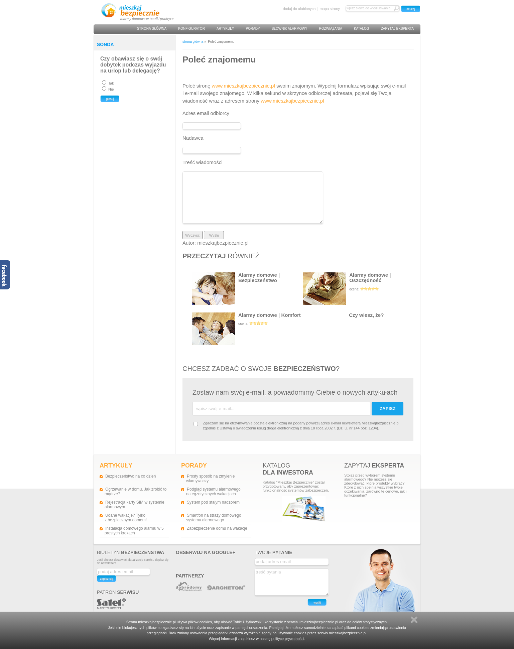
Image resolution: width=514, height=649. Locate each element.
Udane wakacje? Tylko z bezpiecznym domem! (126, 517)
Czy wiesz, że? (343, 328)
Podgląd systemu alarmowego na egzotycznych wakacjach (213, 491)
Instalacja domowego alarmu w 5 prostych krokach (134, 530)
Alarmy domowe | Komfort (247, 328)
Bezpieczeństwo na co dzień (130, 476)
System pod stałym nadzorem (213, 502)
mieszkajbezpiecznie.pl (222, 243)
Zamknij (414, 620)
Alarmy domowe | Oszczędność (358, 288)
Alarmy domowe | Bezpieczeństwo (236, 288)
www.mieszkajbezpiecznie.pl (243, 86)
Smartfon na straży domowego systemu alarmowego (213, 517)
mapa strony (329, 9)
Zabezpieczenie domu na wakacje (217, 528)
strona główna (192, 41)
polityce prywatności (287, 639)
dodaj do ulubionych (299, 9)
